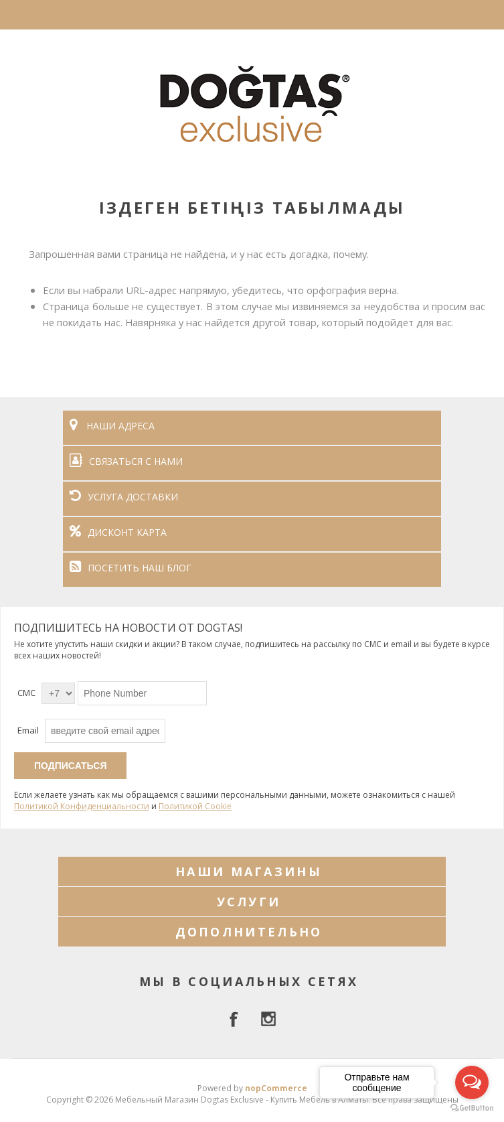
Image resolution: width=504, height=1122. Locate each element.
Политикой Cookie (195, 806)
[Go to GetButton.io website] (471, 1108)
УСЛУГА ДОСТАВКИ (124, 496)
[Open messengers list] (472, 1082)
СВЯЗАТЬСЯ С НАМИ (126, 461)
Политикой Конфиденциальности (81, 806)
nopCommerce (276, 1088)
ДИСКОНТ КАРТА (118, 532)
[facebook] (236, 1019)
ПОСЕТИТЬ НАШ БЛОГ (130, 567)
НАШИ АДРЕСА (112, 425)
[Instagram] (268, 1019)
